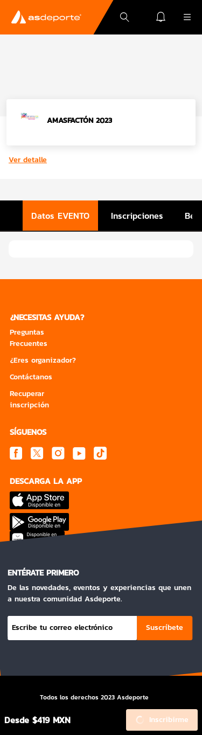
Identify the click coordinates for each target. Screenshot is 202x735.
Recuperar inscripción (29, 399)
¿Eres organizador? (43, 360)
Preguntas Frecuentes (28, 338)
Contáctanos (31, 377)
